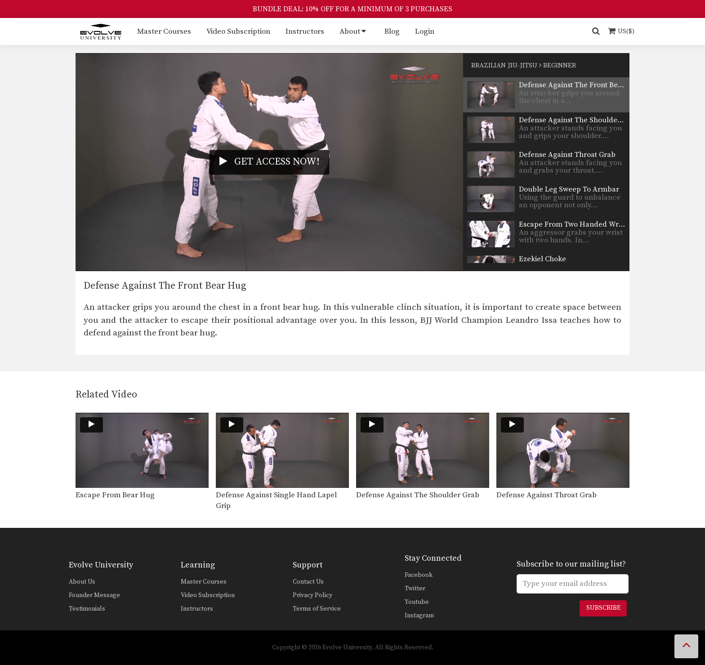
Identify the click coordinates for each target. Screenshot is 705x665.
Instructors (305, 31)
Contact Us (308, 582)
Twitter (415, 589)
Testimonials (87, 609)
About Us (82, 582)
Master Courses (164, 31)
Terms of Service (317, 609)
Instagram (419, 615)
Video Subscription (238, 31)
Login (424, 31)
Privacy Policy (312, 595)
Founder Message (94, 595)
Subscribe (603, 608)
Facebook (419, 575)
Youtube (417, 602)
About (349, 31)
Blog (392, 31)
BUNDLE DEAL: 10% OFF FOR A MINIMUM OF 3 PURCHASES (352, 8)
